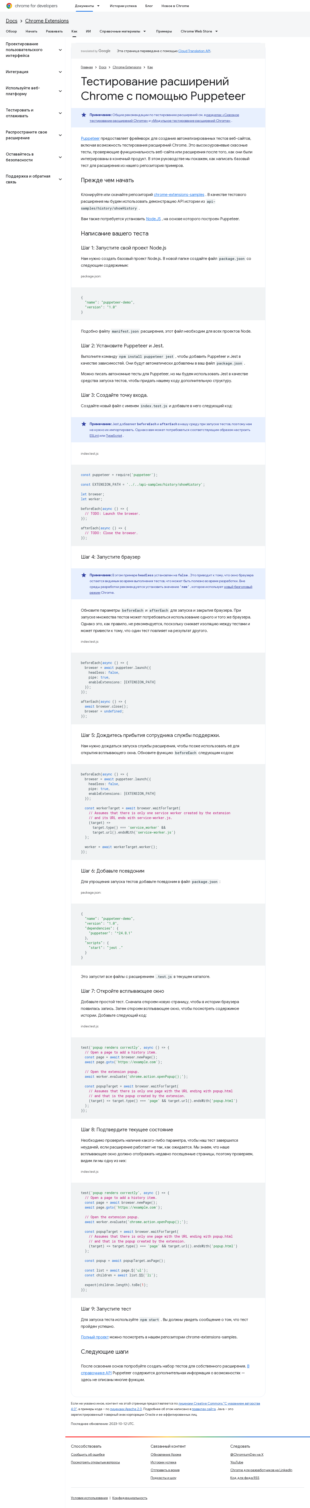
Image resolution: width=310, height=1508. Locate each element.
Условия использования (89, 1498)
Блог (149, 6)
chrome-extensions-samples (179, 194)
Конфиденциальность (129, 1498)
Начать (31, 31)
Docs (11, 21)
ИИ (88, 31)
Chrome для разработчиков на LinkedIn (261, 1470)
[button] (28, 50)
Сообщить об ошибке (88, 1454)
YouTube (236, 1462)
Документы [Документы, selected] (84, 6)
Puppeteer (90, 138)
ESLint (94, 435)
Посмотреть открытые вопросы (95, 1462)
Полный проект (95, 1337)
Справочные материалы (120, 31)
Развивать (54, 31)
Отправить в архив (165, 1470)
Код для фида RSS (244, 1478)
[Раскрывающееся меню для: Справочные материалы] (146, 31)
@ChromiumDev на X (247, 1454)
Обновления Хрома (166, 1454)
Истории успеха (123, 6)
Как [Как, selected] (74, 31)
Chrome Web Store (196, 31)
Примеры (164, 31)
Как (150, 67)
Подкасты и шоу (163, 1478)
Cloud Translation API (194, 51)
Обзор (11, 31)
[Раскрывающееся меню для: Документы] (100, 6)
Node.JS (153, 219)
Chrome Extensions (47, 21)
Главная (87, 67)
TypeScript (114, 435)
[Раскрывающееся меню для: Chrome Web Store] (218, 31)
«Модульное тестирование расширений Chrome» (191, 120)
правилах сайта (204, 1409)
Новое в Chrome (175, 6)
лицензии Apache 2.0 (126, 1409)
